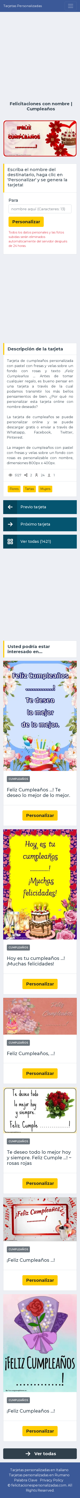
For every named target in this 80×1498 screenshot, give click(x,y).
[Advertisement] (40, 56)
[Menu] (71, 6)
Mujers (45, 489)
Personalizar (40, 815)
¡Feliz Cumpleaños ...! (31, 1260)
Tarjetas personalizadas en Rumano (39, 1475)
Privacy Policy (52, 1480)
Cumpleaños (41, 108)
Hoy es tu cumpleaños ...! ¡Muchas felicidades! (36, 961)
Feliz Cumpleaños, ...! (31, 1053)
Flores (14, 489)
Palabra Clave (25, 1480)
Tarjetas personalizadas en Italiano (39, 1470)
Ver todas (40, 1453)
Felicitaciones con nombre (40, 103)
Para (13, 200)
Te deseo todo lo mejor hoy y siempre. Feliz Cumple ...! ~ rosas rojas (39, 1157)
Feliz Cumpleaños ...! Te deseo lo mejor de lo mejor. (38, 792)
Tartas (29, 489)
